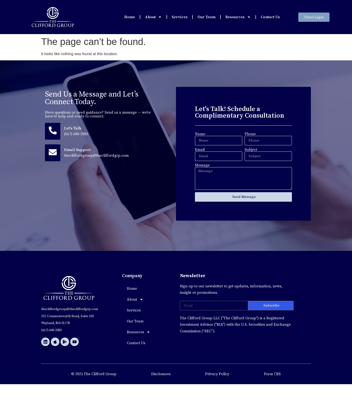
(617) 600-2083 (76, 134)
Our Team (207, 17)
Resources (238, 17)
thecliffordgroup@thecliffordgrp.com (97, 156)
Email (200, 149)
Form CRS (272, 374)
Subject (251, 149)
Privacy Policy (217, 374)
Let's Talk (73, 128)
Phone (250, 134)
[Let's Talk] (53, 131)
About (153, 17)
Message (202, 165)
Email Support (78, 150)
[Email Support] (53, 153)
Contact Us (270, 17)
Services (180, 17)
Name (200, 134)
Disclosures (161, 374)
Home (129, 17)
